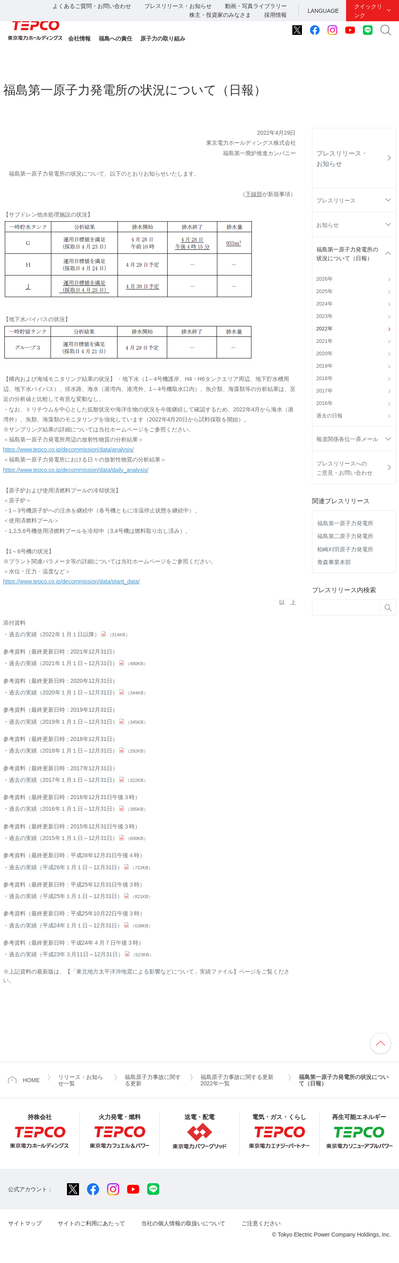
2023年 (324, 316)
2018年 (324, 378)
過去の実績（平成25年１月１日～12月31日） (81, 896)
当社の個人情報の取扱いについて (183, 1223)
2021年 (324, 341)
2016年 (324, 403)
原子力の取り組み (162, 38)
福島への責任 (115, 38)
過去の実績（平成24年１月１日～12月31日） (81, 925)
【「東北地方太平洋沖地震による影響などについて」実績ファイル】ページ (160, 971)
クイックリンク (368, 10)
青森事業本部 (334, 562)
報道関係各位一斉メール (347, 439)
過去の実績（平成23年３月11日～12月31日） (81, 954)
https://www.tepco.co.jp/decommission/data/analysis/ (68, 449)
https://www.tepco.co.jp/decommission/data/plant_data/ (71, 581)
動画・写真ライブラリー (256, 6)
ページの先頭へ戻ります (380, 1043)
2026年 (324, 279)
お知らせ (327, 225)
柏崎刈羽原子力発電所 (345, 549)
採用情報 (275, 15)
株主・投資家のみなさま (220, 15)
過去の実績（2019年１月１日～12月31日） (78, 722)
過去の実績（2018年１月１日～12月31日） (78, 750)
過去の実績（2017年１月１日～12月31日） (78, 780)
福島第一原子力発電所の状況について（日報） (347, 253)
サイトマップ (25, 1223)
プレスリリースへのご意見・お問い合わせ (344, 468)
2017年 (324, 391)
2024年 (324, 304)
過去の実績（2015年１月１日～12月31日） (78, 838)
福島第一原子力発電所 (345, 523)
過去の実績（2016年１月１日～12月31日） (78, 809)
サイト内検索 (386, 30)
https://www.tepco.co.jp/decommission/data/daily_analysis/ (76, 470)
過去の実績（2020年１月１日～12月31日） (78, 692)
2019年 (324, 366)
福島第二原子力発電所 (345, 536)
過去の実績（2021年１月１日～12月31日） (78, 663)
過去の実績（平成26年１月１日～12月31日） (81, 867)
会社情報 (79, 38)
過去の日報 (329, 416)
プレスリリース (336, 200)
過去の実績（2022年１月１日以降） (69, 634)
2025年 (324, 291)
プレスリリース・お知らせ (178, 6)
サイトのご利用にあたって (91, 1223)
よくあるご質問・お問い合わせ (92, 6)
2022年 (324, 329)
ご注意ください (261, 1223)
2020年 (324, 353)
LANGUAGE (323, 11)
